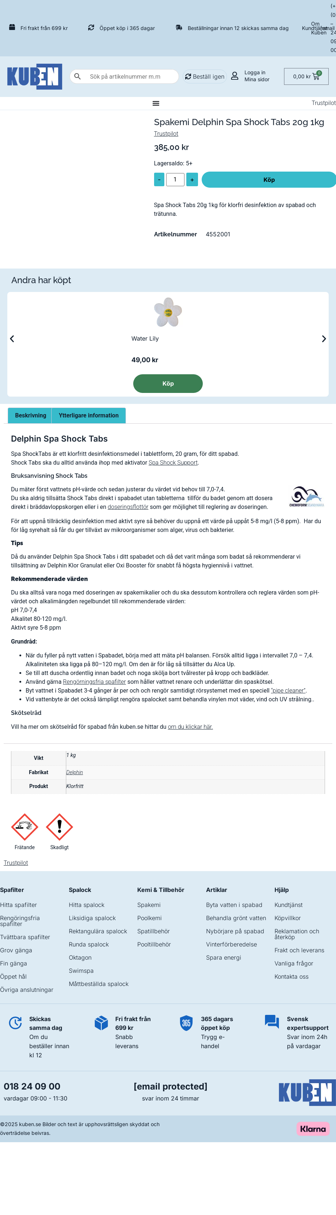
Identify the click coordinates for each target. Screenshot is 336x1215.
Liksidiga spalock (92, 918)
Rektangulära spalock (98, 931)
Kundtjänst (315, 28)
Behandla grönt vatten (236, 918)
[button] (11, 339)
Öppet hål (13, 976)
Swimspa (81, 970)
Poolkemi (149, 918)
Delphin (74, 772)
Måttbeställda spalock (98, 983)
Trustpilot (323, 103)
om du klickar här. (190, 726)
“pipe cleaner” (288, 690)
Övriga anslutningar (26, 989)
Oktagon (80, 957)
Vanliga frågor (294, 963)
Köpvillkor (288, 918)
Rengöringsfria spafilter (20, 920)
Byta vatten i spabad (234, 904)
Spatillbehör (153, 931)
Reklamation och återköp (297, 934)
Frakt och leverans (299, 950)
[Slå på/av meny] (156, 103)
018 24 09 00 (32, 1086)
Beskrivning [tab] (30, 415)
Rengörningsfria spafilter (94, 681)
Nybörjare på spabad (235, 931)
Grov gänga (16, 950)
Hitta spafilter (18, 904)
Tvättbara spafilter (25, 937)
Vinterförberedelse (231, 944)
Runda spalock (89, 944)
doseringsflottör (128, 506)
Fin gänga (13, 963)
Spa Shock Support (173, 462)
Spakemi (149, 904)
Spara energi (223, 957)
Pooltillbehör (154, 944)
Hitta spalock (86, 904)
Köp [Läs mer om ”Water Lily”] (168, 383)
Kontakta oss (292, 976)
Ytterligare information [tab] (89, 415)
